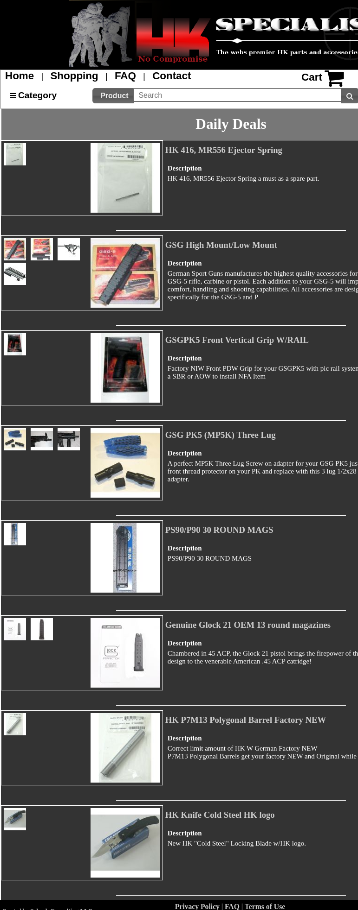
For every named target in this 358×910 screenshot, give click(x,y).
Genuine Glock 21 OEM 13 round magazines (248, 625)
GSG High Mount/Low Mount (221, 245)
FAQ (125, 76)
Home (19, 76)
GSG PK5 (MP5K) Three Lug (220, 435)
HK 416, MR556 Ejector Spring (223, 150)
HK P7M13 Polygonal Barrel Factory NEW (245, 720)
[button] (113, 95)
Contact (171, 76)
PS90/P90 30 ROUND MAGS (219, 530)
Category (37, 95)
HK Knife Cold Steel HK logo (220, 815)
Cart (311, 77)
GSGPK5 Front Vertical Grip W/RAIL (237, 340)
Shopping (74, 76)
